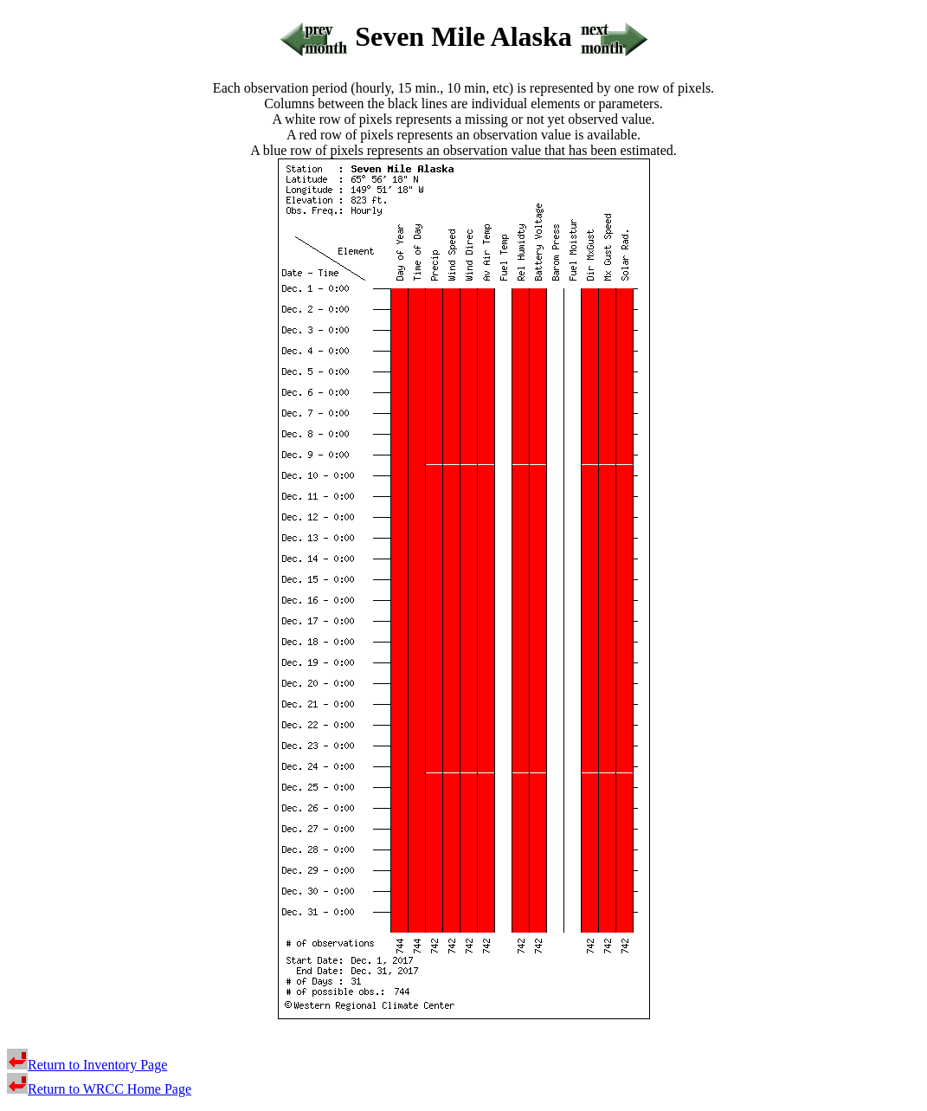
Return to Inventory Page (87, 1064)
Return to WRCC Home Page (99, 1089)
